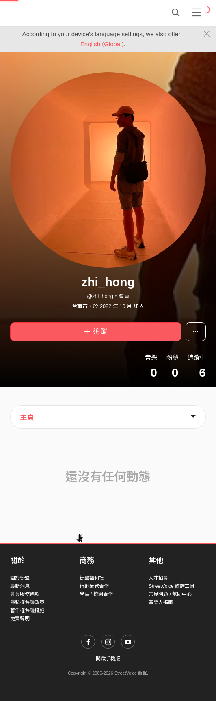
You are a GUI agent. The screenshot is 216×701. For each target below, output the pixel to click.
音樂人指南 (161, 602)
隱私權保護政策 (27, 602)
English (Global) (102, 44)
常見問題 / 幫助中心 (170, 594)
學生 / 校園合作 (96, 594)
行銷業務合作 (94, 586)
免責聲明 (20, 618)
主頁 (27, 417)
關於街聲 (20, 578)
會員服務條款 (24, 594)
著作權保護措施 (27, 610)
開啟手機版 (108, 659)
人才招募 (158, 578)
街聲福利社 (92, 578)
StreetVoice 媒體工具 (171, 586)
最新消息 (20, 586)
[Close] (207, 34)
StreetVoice (43, 13)
